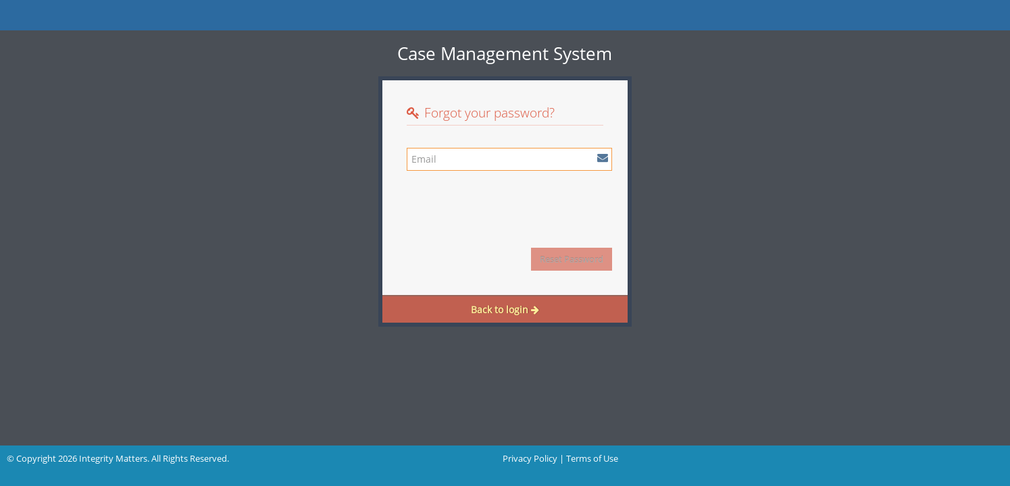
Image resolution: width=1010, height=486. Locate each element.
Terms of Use (592, 458)
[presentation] (509, 204)
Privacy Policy (530, 458)
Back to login (505, 309)
